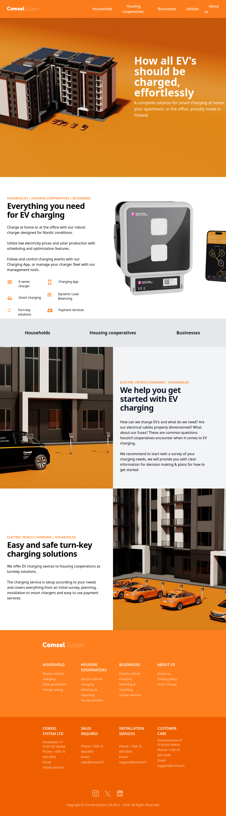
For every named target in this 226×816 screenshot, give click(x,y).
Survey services (92, 700)
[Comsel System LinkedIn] (122, 793)
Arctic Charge (167, 684)
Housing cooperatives (133, 9)
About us (211, 9)
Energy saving (53, 689)
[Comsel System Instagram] (98, 793)
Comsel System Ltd (53, 731)
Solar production (55, 684)
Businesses (167, 8)
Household (54, 664)
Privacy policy (167, 679)
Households (102, 8)
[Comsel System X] (110, 793)
